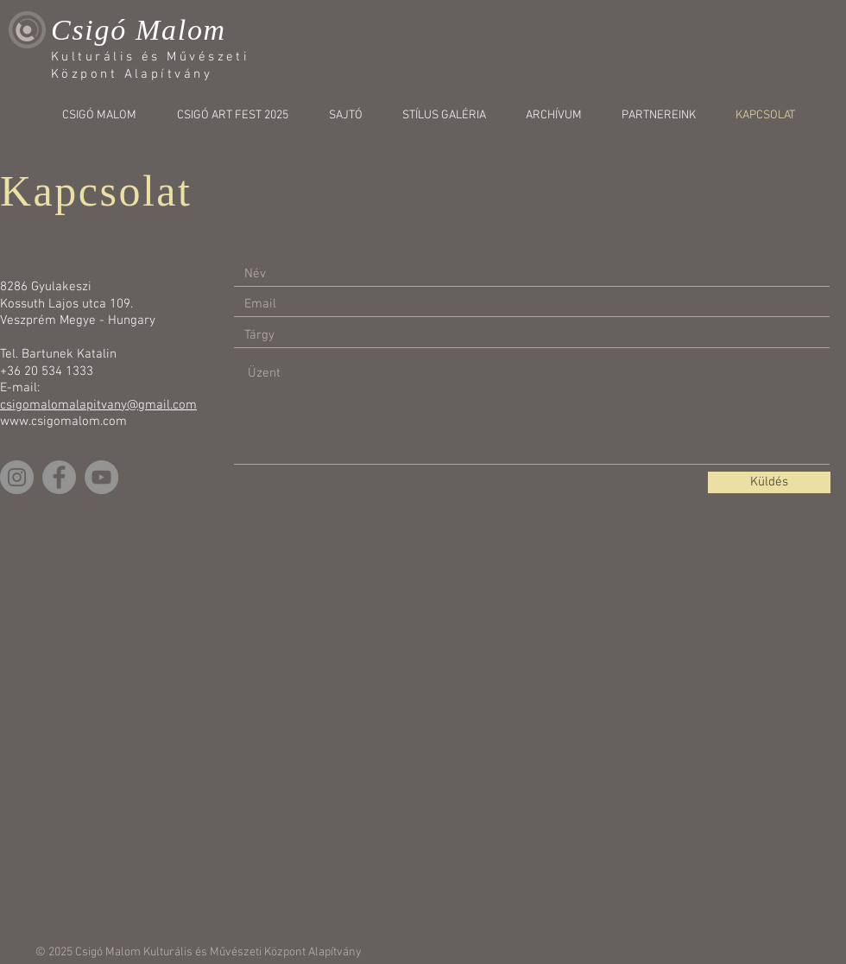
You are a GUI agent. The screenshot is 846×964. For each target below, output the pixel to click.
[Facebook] (59, 477)
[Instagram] (17, 477)
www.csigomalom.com (63, 421)
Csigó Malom (138, 30)
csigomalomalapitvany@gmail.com (98, 405)
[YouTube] (101, 477)
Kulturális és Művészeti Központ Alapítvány (252, 952)
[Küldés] (769, 482)
